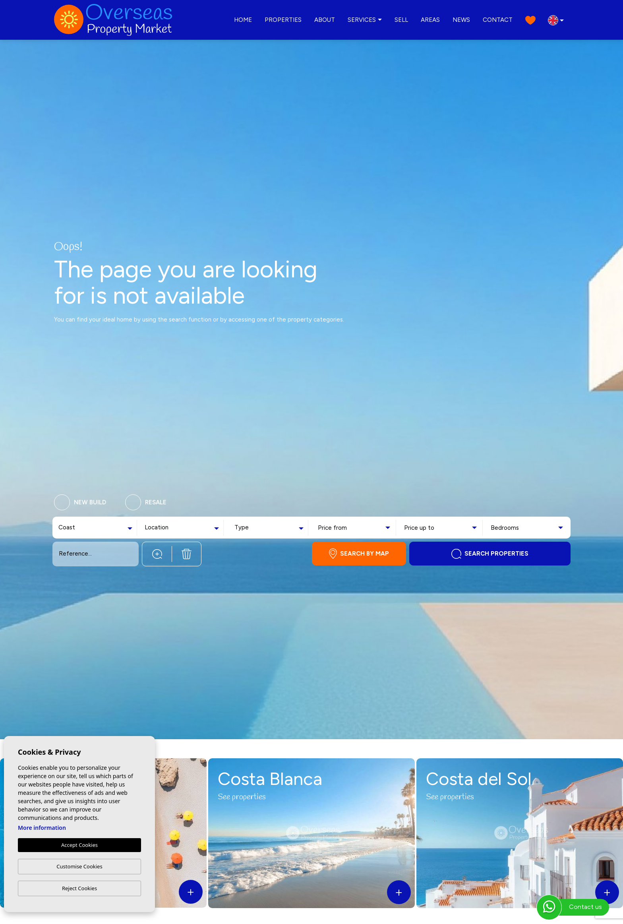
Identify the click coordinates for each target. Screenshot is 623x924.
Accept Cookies (79, 845)
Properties (283, 19)
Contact (498, 19)
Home (243, 19)
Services (362, 19)
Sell (401, 19)
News (461, 19)
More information (42, 828)
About (324, 19)
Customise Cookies (79, 866)
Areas (430, 19)
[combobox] (96, 528)
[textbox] (77, 528)
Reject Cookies (79, 888)
